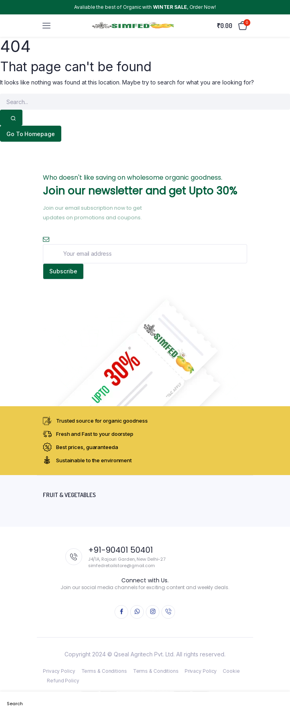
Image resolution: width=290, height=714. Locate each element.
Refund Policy (63, 681)
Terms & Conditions (104, 671)
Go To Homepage (30, 133)
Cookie (231, 671)
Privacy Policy (59, 671)
